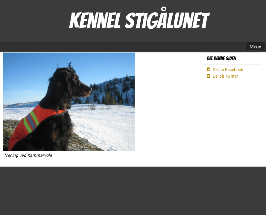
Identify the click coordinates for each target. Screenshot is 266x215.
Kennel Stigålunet (138, 20)
